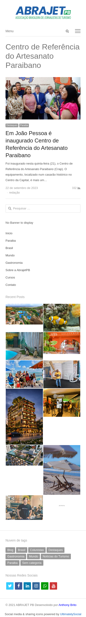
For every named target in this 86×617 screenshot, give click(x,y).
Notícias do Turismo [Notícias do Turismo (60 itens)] (56, 556)
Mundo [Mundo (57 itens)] (33, 556)
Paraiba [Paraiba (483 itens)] (12, 563)
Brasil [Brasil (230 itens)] (21, 550)
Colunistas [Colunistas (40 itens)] (37, 550)
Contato (11, 285)
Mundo (10, 255)
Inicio (9, 233)
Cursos (10, 277)
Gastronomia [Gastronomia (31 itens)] (15, 556)
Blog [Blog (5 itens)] (10, 550)
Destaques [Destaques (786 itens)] (55, 550)
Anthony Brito (67, 605)
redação (14, 192)
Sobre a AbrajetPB (18, 270)
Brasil (9, 248)
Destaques (11, 125)
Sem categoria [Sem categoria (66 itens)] (32, 563)
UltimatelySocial (70, 614)
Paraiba (24, 125)
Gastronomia (14, 262)
